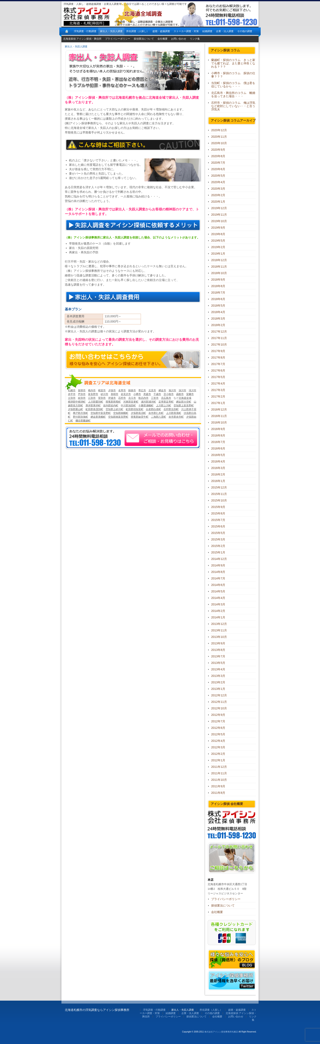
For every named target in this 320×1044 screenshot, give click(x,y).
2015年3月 (218, 539)
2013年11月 (219, 630)
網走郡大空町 (183, 401)
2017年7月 (218, 364)
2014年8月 (218, 572)
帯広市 (142, 390)
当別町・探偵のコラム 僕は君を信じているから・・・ (233, 84)
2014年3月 (218, 604)
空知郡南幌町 (120, 413)
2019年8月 (218, 234)
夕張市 (112, 390)
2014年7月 (218, 578)
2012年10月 (219, 708)
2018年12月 (219, 260)
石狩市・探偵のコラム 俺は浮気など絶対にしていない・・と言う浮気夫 (233, 106)
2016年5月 (218, 455)
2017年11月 (219, 338)
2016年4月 (218, 461)
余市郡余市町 (176, 416)
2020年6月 (218, 169)
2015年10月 (219, 500)
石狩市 (122, 397)
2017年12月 (219, 331)
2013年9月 (218, 643)
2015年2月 (218, 546)
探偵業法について (144, 38)
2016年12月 (219, 409)
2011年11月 (219, 773)
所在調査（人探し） (137, 31)
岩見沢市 (126, 394)
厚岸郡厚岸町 (93, 405)
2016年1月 (218, 481)
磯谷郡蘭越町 (83, 420)
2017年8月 (218, 357)
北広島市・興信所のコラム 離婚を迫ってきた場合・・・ (233, 94)
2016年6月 (218, 448)
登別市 (102, 397)
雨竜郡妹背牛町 (139, 416)
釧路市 (132, 390)
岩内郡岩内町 (110, 405)
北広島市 (166, 397)
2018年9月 (218, 279)
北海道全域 (185, 397)
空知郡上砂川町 (114, 409)
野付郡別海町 (80, 416)
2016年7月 (218, 442)
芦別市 (82, 394)
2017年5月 (218, 377)
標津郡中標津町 (77, 401)
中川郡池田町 (128, 405)
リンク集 (195, 38)
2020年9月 (218, 149)
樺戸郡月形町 (80, 413)
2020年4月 (218, 182)
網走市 (162, 390)
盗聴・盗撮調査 (161, 31)
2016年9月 (218, 429)
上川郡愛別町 (95, 401)
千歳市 (157, 394)
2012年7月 (218, 721)
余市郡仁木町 (156, 413)
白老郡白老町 (153, 409)
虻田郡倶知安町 (134, 409)
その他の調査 (244, 31)
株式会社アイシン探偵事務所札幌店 (221, 1032)
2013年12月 (219, 624)
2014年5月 (218, 591)
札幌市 (71, 390)
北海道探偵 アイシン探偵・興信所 (82, 38)
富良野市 (93, 394)
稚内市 (92, 390)
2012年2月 (218, 753)
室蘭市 (190, 394)
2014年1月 (218, 617)
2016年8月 (218, 435)
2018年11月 (219, 266)
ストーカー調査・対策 (186, 31)
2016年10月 (219, 422)
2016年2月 (218, 474)
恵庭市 (147, 394)
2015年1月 (218, 552)
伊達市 (112, 397)
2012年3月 (218, 747)
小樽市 (137, 394)
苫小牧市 (169, 394)
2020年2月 (218, 195)
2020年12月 (219, 130)
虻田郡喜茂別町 (94, 409)
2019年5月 (218, 240)
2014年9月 (218, 565)
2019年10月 (219, 221)
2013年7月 (218, 656)
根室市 (102, 390)
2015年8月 (218, 513)
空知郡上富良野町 (184, 405)
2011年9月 (218, 786)
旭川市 (172, 390)
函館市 (180, 394)
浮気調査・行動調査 (85, 31)
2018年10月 (219, 273)
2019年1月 (218, 253)
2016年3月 (218, 468)
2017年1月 (218, 403)
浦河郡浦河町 (148, 401)
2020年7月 (218, 162)
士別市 (71, 397)
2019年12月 (219, 208)
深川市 (182, 390)
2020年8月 (218, 156)
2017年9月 (218, 351)
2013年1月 (218, 688)
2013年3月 (218, 675)
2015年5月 (218, 533)
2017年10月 (219, 344)
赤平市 (71, 394)
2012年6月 (218, 727)
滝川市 (192, 390)
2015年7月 (218, 520)
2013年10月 (219, 637)
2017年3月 (218, 390)
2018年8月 (218, 286)
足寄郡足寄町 (166, 401)
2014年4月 (218, 598)
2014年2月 (218, 611)
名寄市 (122, 390)
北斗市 (132, 397)
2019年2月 (218, 247)
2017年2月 (218, 396)
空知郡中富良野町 (101, 413)
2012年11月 (219, 701)
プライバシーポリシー (117, 38)
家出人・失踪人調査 (111, 31)
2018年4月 (218, 312)
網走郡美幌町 (98, 416)
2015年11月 (219, 494)
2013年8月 (218, 650)
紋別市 (82, 397)
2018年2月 (218, 325)
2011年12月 (219, 766)
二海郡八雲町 (158, 416)
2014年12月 (219, 559)
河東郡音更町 (130, 401)
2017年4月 (218, 383)
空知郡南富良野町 (118, 416)
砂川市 (104, 394)
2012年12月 (219, 695)
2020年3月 (218, 188)
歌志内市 (143, 397)
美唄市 (114, 394)
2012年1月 (218, 760)
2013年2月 (218, 682)
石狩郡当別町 (171, 409)
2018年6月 (218, 299)
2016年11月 (219, 416)
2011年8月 (218, 792)
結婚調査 (207, 31)
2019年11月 (219, 214)
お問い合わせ (178, 38)
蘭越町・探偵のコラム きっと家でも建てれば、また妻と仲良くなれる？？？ (233, 63)
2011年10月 (219, 779)
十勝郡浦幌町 (145, 405)
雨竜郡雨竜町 (113, 401)
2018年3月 (218, 318)
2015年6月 (218, 526)
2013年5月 (218, 662)
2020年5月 (218, 175)
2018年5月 (218, 305)
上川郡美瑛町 (173, 413)
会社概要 (162, 38)
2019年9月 (218, 227)
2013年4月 (218, 669)
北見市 (152, 390)
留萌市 (82, 390)
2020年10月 (219, 143)
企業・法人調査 (225, 31)
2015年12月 (219, 487)
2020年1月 (218, 201)
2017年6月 (218, 370)
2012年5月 (218, 734)
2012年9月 (218, 714)
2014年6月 (218, 585)
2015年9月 (218, 507)
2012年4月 (218, 740)
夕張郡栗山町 (75, 409)
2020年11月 (219, 136)
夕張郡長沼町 (138, 413)
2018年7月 (218, 292)
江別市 (92, 397)
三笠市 (155, 397)
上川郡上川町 (163, 405)
